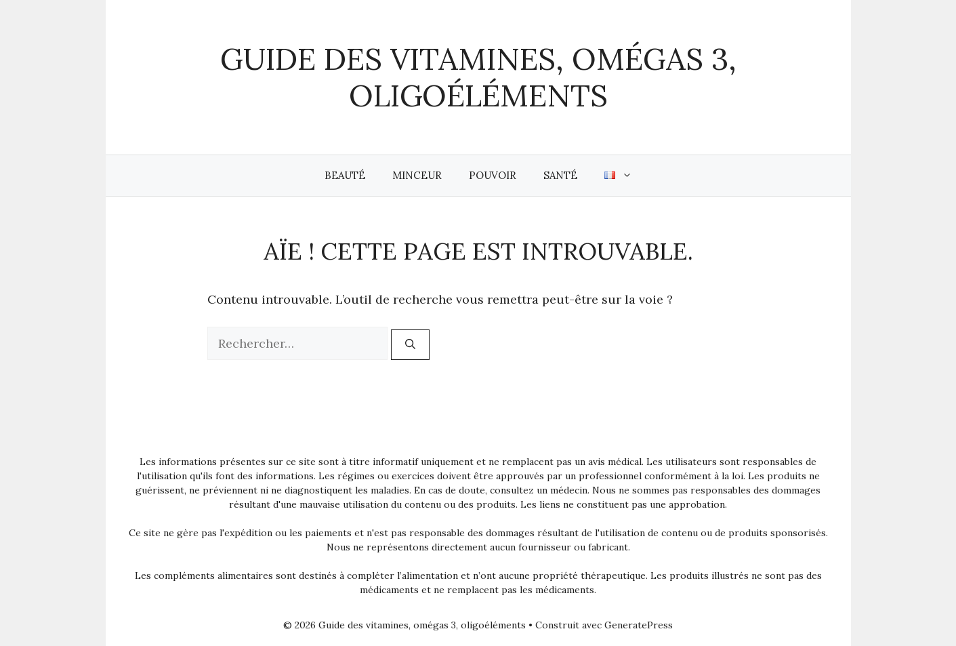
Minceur (417, 175)
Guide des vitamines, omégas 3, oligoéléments (478, 77)
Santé (560, 175)
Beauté (345, 175)
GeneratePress (638, 625)
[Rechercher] (410, 344)
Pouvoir (492, 175)
